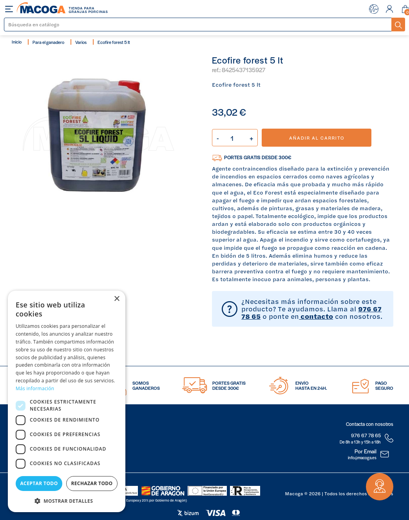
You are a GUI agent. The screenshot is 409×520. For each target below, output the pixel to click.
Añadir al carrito (316, 138)
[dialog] (66, 401)
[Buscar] (198, 24)
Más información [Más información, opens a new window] (35, 388)
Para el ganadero (48, 42)
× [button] (116, 299)
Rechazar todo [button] (91, 483)
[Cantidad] (235, 137)
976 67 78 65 (366, 435)
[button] (67, 500)
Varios (81, 42)
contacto (316, 316)
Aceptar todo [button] (39, 483)
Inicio (17, 41)
